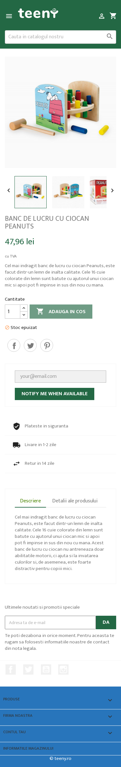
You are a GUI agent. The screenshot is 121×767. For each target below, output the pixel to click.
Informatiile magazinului (28, 748)
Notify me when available (55, 393)
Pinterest (47, 345)
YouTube (46, 669)
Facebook (10, 669)
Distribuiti (14, 345)
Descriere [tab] (30, 501)
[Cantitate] (12, 311)
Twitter (28, 669)
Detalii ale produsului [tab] (75, 501)
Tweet (30, 345)
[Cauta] (60, 37)
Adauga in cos (61, 311)
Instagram (63, 669)
